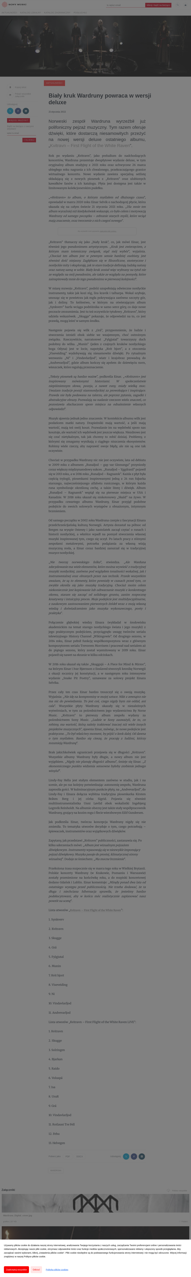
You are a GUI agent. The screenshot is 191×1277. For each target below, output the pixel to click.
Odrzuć (36, 1269)
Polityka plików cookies (57, 1269)
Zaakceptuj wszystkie (16, 1269)
